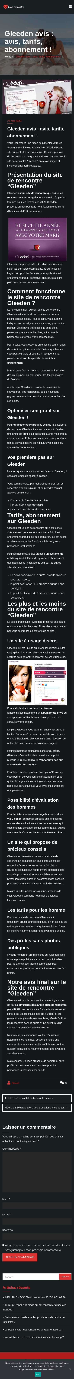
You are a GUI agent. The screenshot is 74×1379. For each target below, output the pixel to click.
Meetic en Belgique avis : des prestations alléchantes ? (36, 1107)
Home (7, 56)
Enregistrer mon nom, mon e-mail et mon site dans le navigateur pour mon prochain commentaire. (37, 1248)
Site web (7, 1230)
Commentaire (11, 1149)
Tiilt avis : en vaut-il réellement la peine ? (30, 1098)
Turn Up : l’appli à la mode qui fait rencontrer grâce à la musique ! (34, 1307)
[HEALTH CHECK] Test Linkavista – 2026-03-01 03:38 (35, 1297)
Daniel (13, 1083)
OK (37, 1374)
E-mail (7, 1214)
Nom (6, 1199)
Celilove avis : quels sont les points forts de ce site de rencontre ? (34, 1319)
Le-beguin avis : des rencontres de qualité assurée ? (34, 1329)
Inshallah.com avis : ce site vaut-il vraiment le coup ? (34, 1337)
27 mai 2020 (14, 121)
